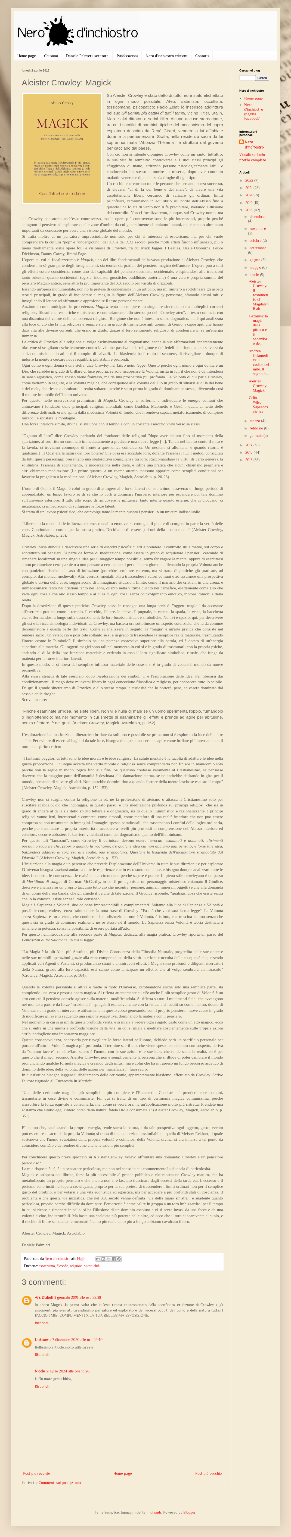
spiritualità (92, 1266)
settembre (258, 248)
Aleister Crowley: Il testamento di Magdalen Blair (259, 295)
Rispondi (41, 1323)
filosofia (62, 1266)
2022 (249, 180)
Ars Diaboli (43, 1297)
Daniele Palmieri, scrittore (87, 56)
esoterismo (47, 1266)
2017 (249, 445)
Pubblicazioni (127, 56)
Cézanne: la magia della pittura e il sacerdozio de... (258, 330)
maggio (256, 267)
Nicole (40, 1371)
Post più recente (36, 1473)
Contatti (202, 56)
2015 (249, 459)
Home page (26, 56)
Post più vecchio (208, 1473)
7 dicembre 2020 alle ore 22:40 (77, 1339)
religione (76, 1266)
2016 (249, 452)
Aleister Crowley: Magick (258, 385)
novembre (258, 228)
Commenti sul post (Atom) (60, 1482)
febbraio (257, 428)
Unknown (43, 1339)
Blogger (189, 1512)
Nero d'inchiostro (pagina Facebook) (253, 111)
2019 (249, 202)
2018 (249, 210)
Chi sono (51, 56)
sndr (157, 1512)
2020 (250, 195)
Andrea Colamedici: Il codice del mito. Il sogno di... (259, 362)
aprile (255, 275)
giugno (255, 260)
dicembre (257, 216)
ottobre (256, 240)
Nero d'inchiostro (254, 145)
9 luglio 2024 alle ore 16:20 (68, 1371)
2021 (249, 187)
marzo (255, 421)
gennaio (257, 435)
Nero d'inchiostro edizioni (166, 56)
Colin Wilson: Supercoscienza (258, 404)
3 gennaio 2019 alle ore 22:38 (77, 1297)
